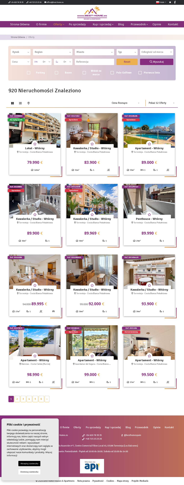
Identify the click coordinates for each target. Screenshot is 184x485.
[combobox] (21, 52)
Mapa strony (123, 481)
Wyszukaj (157, 61)
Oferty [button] (57, 24)
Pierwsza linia (149, 72)
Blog (121, 24)
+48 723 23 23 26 (33, 2)
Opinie (157, 24)
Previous (13, 130)
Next (56, 130)
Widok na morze (92, 72)
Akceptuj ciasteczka (29, 463)
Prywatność (98, 481)
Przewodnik (138, 24)
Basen (63, 72)
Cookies (110, 481)
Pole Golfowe (121, 72)
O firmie (41, 24)
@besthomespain (131, 435)
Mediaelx (143, 481)
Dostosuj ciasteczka (29, 471)
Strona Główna (18, 37)
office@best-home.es (55, 2)
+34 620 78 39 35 (15, 2)
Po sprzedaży (77, 24)
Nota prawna (83, 481)
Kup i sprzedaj (102, 24)
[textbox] (21, 52)
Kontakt (173, 24)
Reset (127, 61)
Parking (36, 72)
